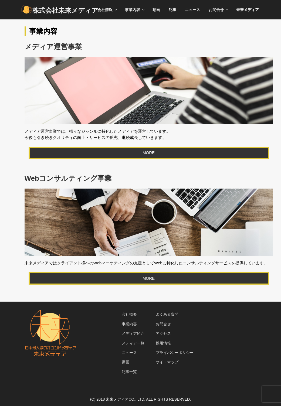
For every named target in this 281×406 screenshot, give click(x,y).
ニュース (192, 10)
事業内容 (135, 10)
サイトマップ (167, 362)
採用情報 (163, 343)
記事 (172, 10)
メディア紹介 (133, 333)
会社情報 (107, 10)
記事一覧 (129, 372)
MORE (149, 152)
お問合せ (219, 10)
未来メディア (247, 10)
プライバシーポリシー (175, 352)
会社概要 (129, 314)
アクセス (163, 333)
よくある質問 (167, 314)
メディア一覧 (133, 343)
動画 (156, 10)
